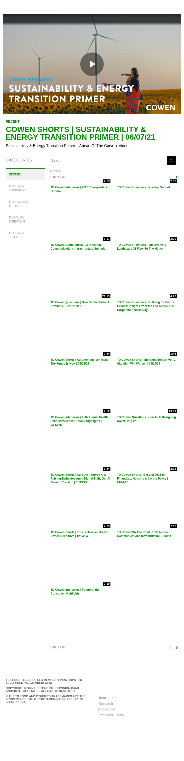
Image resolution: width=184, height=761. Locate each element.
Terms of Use (108, 698)
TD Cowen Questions (17, 219)
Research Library (111, 715)
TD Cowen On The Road (19, 204)
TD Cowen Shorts (16, 235)
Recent (15, 174)
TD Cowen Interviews (17, 188)
